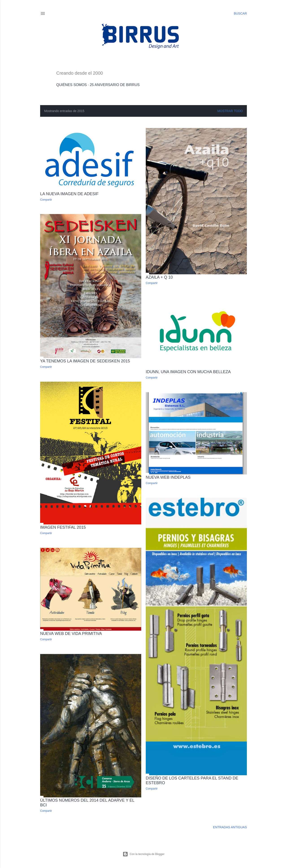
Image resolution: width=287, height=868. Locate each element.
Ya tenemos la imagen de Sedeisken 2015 (85, 361)
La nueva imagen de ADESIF (69, 194)
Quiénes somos (71, 85)
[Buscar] (240, 13)
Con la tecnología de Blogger (144, 854)
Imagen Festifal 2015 (63, 527)
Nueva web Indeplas (168, 477)
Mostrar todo (230, 111)
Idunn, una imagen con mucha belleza (188, 372)
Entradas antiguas (230, 827)
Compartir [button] (46, 199)
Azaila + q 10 (159, 277)
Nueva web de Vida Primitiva (71, 633)
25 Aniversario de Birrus (114, 85)
